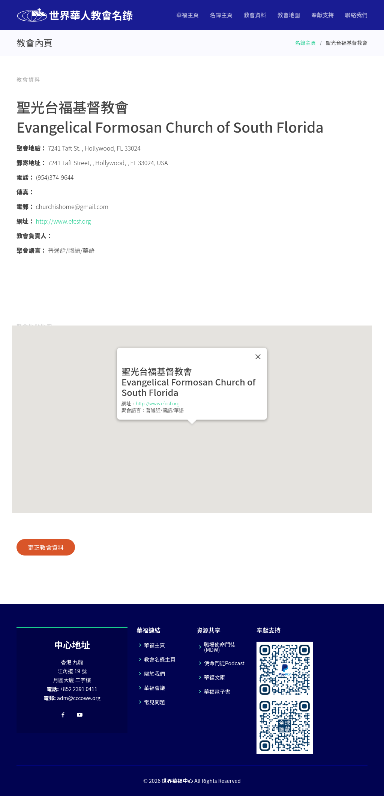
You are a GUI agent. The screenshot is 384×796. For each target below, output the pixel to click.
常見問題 (154, 702)
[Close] (258, 357)
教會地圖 (289, 15)
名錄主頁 (221, 15)
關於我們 (154, 673)
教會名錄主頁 (160, 659)
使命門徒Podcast (224, 663)
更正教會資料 (46, 547)
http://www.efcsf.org (63, 221)
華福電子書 (217, 691)
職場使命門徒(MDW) (220, 647)
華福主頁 (187, 15)
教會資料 (255, 15)
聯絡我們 (356, 15)
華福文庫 (214, 677)
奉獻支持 (322, 15)
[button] (192, 431)
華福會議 (154, 687)
